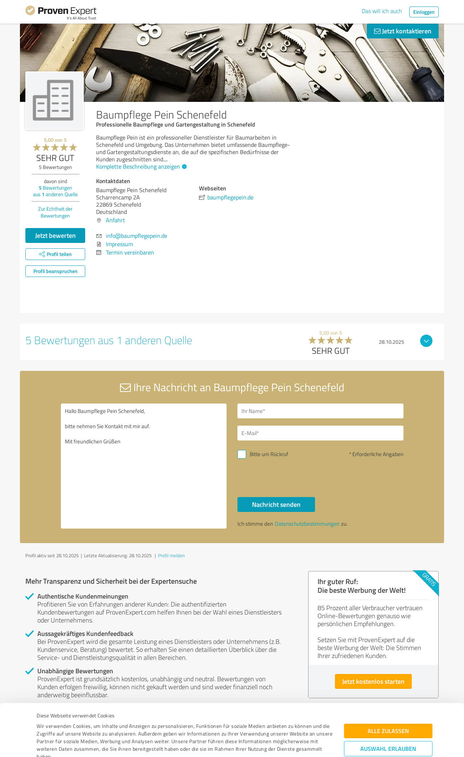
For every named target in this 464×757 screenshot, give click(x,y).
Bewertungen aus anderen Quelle (55, 191)
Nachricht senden (276, 504)
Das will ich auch (382, 11)
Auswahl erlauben (388, 700)
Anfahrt (115, 220)
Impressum (50, 723)
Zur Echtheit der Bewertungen (55, 212)
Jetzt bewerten (55, 235)
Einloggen (424, 11)
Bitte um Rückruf (269, 454)
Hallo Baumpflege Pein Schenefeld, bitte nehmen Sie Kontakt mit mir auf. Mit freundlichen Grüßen (144, 466)
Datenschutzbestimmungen (98, 723)
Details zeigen (283, 743)
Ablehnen (388, 722)
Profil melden (171, 555)
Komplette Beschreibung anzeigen (140, 166)
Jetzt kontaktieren (402, 31)
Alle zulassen (388, 682)
